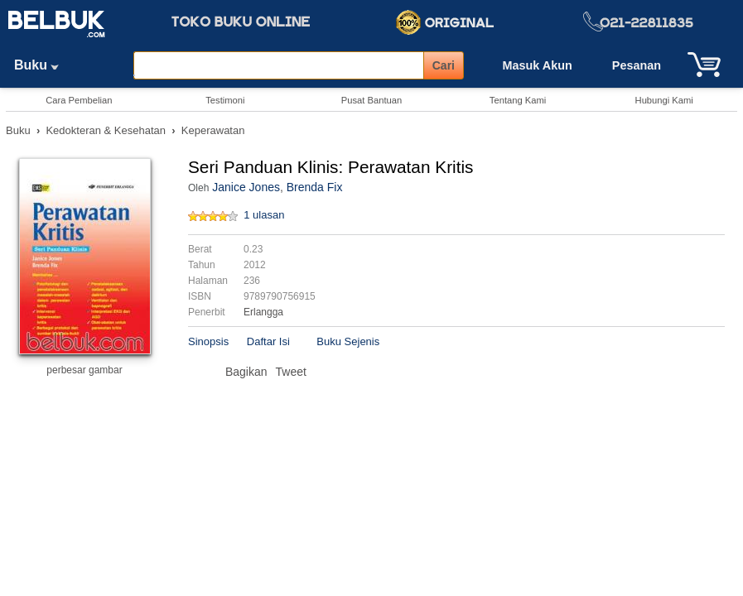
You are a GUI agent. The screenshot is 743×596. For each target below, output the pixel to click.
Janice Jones (246, 187)
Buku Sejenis (347, 341)
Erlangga (263, 312)
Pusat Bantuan (371, 100)
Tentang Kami (518, 100)
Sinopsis (208, 341)
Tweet (291, 371)
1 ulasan (264, 215)
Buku (42, 65)
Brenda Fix (315, 187)
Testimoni (224, 100)
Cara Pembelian (79, 100)
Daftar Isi (268, 341)
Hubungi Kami (664, 100)
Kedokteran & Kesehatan (106, 130)
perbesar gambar (84, 370)
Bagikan (246, 371)
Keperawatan (213, 130)
